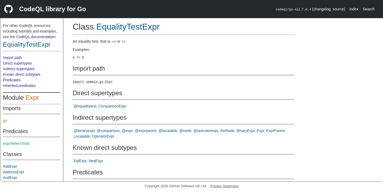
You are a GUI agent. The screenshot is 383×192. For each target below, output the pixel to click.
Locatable (82, 136)
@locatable (168, 131)
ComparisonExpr (112, 106)
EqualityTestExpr (27, 44)
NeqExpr (96, 161)
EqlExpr (80, 161)
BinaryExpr (246, 131)
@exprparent (145, 131)
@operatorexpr (205, 131)
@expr (127, 131)
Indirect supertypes (18, 69)
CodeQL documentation (35, 37)
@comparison (108, 131)
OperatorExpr (103, 136)
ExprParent (275, 131)
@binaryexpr (84, 131)
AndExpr (10, 177)
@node (185, 131)
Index (353, 9)
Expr (32, 97)
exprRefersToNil (16, 143)
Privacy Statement (224, 186)
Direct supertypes (17, 63)
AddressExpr (13, 172)
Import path (12, 57)
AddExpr (10, 166)
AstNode (227, 131)
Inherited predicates (19, 85)
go (5, 120)
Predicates (11, 80)
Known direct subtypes (21, 74)
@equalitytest (85, 106)
